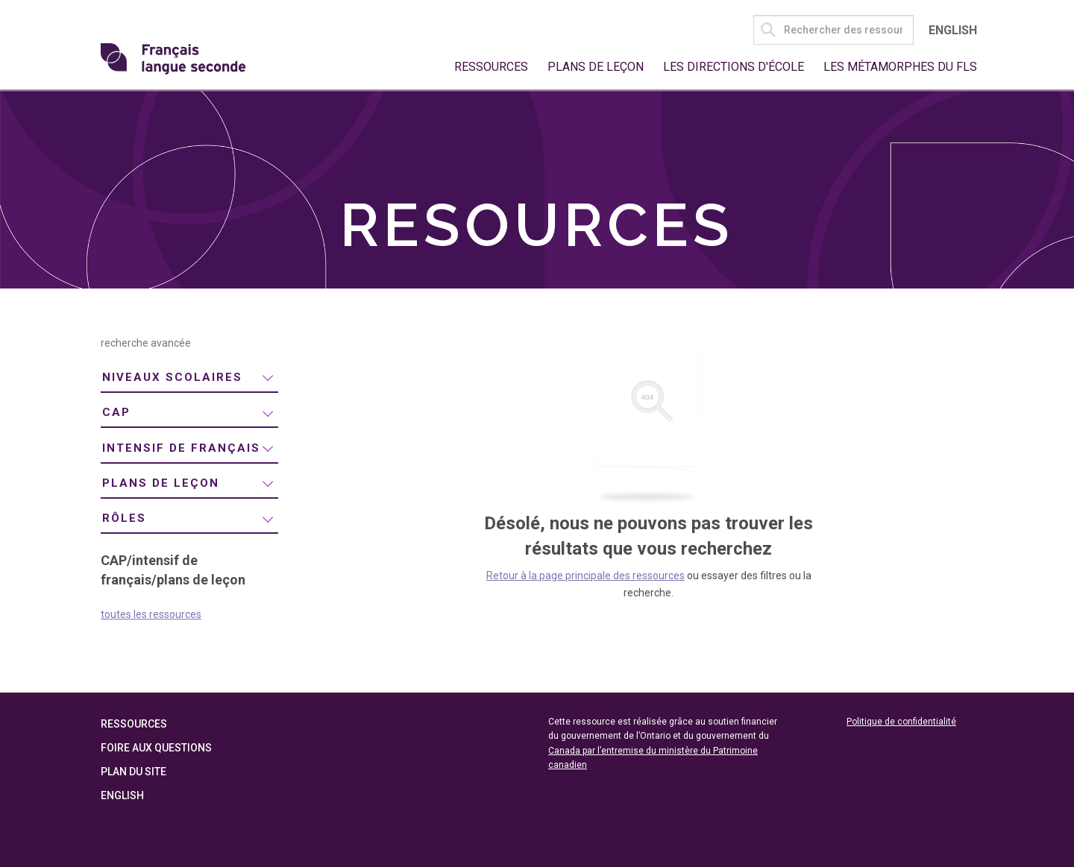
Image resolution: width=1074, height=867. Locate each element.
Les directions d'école (733, 67)
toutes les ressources (151, 614)
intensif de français (181, 448)
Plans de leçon (595, 67)
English (953, 30)
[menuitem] (189, 378)
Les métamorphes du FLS (900, 67)
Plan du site (133, 772)
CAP (116, 412)
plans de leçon (160, 483)
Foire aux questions (156, 748)
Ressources (491, 67)
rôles (124, 518)
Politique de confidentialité (901, 721)
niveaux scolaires (172, 377)
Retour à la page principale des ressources (585, 575)
